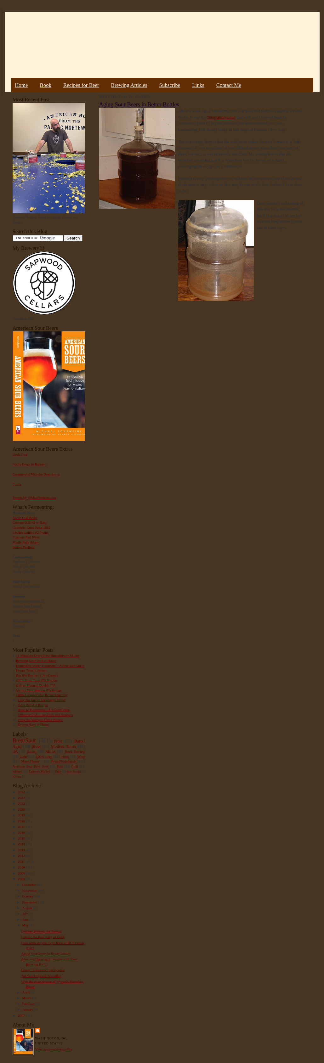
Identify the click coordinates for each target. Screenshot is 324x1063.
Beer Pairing (74, 771)
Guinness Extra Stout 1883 (31, 527)
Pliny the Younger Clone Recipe (40, 720)
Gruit (74, 766)
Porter (64, 756)
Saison (32, 751)
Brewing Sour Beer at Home (36, 660)
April (26, 992)
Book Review (75, 751)
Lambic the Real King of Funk (42, 937)
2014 (22, 844)
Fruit (58, 741)
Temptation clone (221, 117)
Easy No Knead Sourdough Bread (41, 700)
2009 (22, 873)
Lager (24, 756)
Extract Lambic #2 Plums (30, 532)
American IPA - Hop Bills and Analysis (45, 715)
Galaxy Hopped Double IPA (36, 685)
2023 (22, 798)
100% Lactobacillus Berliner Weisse (41, 695)
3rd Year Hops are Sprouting (41, 976)
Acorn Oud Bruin (25, 518)
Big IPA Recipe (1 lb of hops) (37, 675)
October (28, 896)
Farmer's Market (39, 771)
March (27, 998)
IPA (15, 751)
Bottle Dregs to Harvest (29, 464)
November (30, 890)
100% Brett (44, 756)
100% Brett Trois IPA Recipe (36, 680)
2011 (22, 861)
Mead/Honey (30, 761)
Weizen (17, 771)
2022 (22, 803)
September (30, 902)
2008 (22, 879)
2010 (22, 867)
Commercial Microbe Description (36, 474)
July (25, 913)
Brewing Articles (129, 85)
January (28, 1009)
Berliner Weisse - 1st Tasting (41, 931)
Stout (36, 746)
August (27, 908)
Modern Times (63, 746)
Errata (17, 484)
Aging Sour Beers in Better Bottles (45, 953)
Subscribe (169, 85)
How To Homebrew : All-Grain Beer (43, 709)
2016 (22, 833)
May (25, 925)
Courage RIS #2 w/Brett (30, 522)
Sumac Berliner (24, 547)
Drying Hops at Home (33, 724)
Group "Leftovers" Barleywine (43, 970)
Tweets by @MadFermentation (34, 497)
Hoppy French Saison (31, 670)
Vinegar (17, 776)
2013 (22, 850)
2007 (22, 1015)
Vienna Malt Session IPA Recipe (38, 690)
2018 (22, 821)
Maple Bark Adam (26, 542)
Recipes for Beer (81, 85)
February (29, 1004)
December (29, 884)
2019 (22, 815)
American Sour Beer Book (30, 766)
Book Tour (20, 454)
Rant (60, 766)
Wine (81, 756)
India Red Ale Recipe (33, 705)
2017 (22, 827)
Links (198, 85)
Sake (58, 771)
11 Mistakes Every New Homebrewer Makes (47, 655)
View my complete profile (53, 1049)
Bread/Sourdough (63, 761)
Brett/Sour (24, 740)
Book (45, 85)
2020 (22, 809)
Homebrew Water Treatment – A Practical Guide (50, 665)
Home (21, 85)
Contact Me (228, 85)
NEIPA (51, 751)
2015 (22, 838)
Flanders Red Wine (26, 537)
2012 (22, 856)
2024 (22, 792)
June (25, 919)
